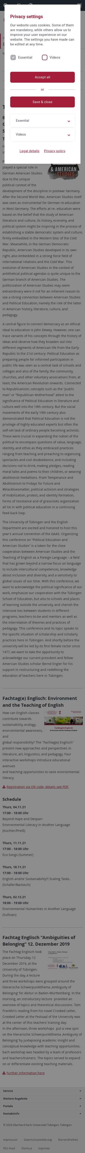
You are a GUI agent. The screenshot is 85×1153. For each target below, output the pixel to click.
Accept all (42, 77)
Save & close (42, 102)
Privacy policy (55, 151)
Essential (25, 57)
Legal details (29, 151)
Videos (55, 57)
